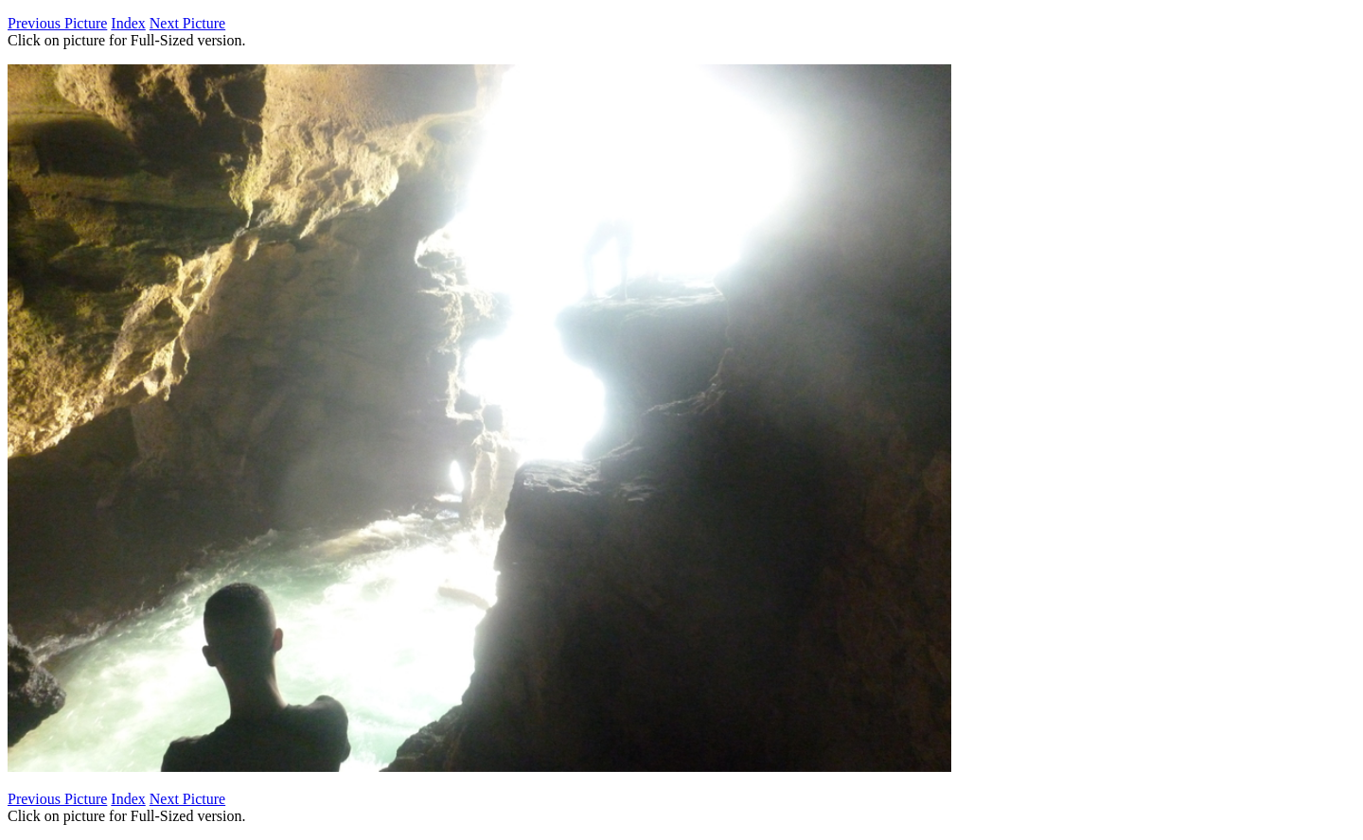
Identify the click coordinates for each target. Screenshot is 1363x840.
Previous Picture (57, 23)
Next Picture (187, 23)
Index (128, 23)
